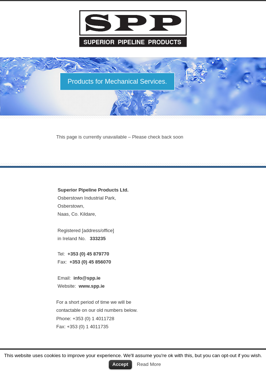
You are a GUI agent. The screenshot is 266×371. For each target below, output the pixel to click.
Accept (120, 364)
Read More (149, 364)
